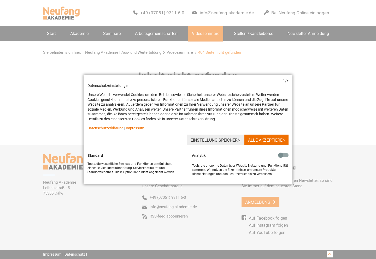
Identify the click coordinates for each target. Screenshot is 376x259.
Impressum (135, 128)
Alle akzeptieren (266, 140)
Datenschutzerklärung (105, 128)
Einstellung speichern (215, 140)
